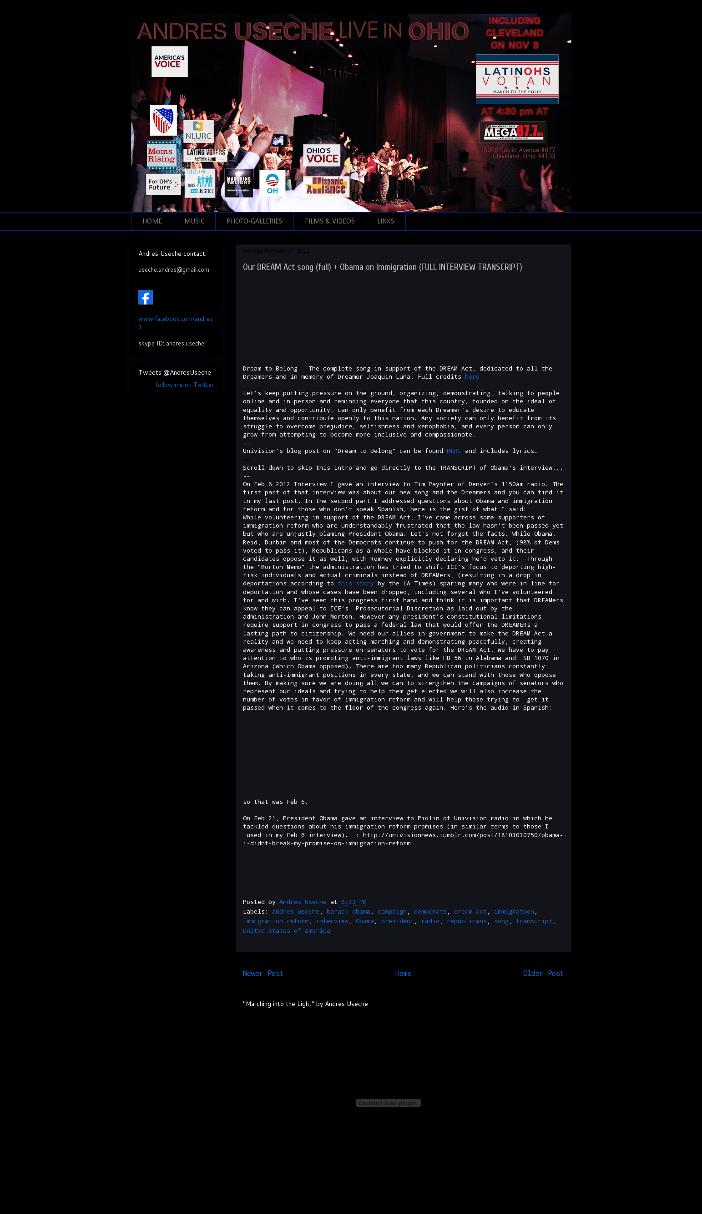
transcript (534, 921)
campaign (392, 911)
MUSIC (194, 221)
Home (403, 973)
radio (430, 921)
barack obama (348, 911)
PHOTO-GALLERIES (255, 221)
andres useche (295, 911)
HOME (152, 221)
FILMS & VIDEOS (330, 221)
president (397, 921)
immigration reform (275, 921)
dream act (470, 911)
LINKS (385, 221)
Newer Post (263, 973)
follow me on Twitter (185, 385)
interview (332, 921)
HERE (454, 451)
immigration (514, 911)
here (472, 376)
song (501, 921)
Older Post (543, 973)
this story (356, 583)
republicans (467, 921)
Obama (365, 921)
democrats (430, 911)
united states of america (286, 930)
